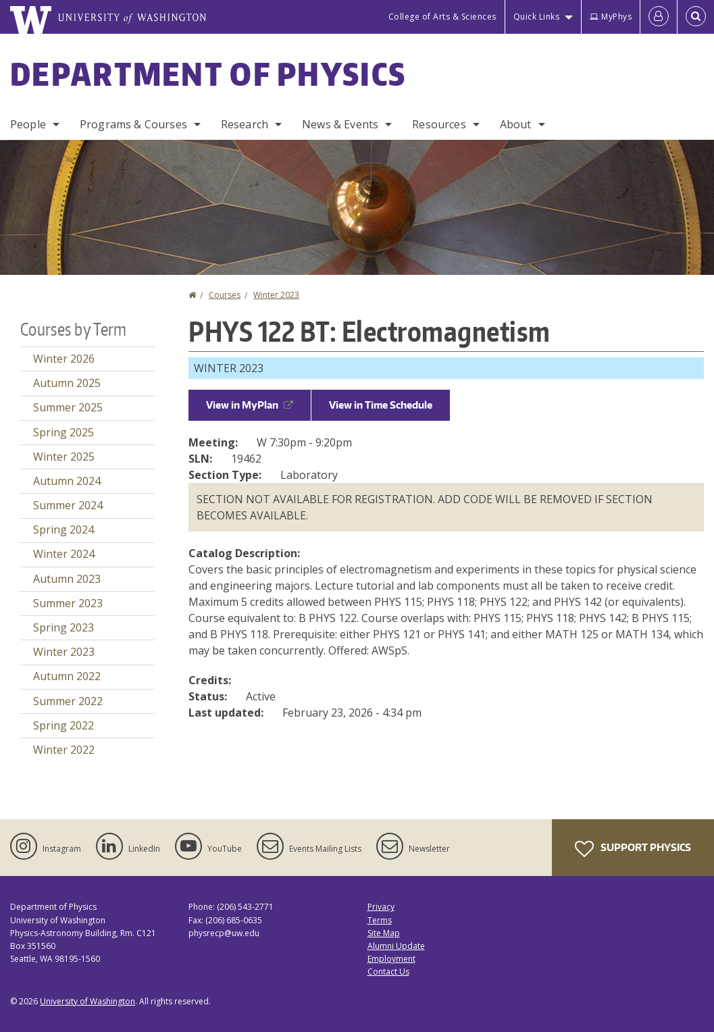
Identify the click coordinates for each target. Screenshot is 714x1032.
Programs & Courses (133, 124)
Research (244, 124)
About (516, 124)
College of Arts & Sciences (442, 16)
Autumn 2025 (67, 383)
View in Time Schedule (380, 405)
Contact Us (388, 971)
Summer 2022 (68, 701)
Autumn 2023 (67, 578)
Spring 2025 (63, 432)
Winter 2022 (64, 749)
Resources (438, 124)
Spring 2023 (63, 627)
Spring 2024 (63, 529)
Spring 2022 (63, 725)
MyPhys (611, 16)
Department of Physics (208, 73)
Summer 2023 (68, 603)
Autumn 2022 (67, 676)
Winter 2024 (64, 553)
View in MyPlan (249, 405)
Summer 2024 (68, 505)
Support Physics (633, 849)
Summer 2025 (68, 407)
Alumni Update (396, 946)
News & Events (340, 124)
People (28, 124)
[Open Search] (696, 17)
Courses (224, 295)
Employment (391, 958)
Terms (379, 920)
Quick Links (536, 16)
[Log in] (658, 17)
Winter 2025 (64, 456)
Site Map (383, 933)
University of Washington (87, 1001)
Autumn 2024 (67, 480)
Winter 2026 (64, 358)
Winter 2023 (276, 295)
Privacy (380, 906)
